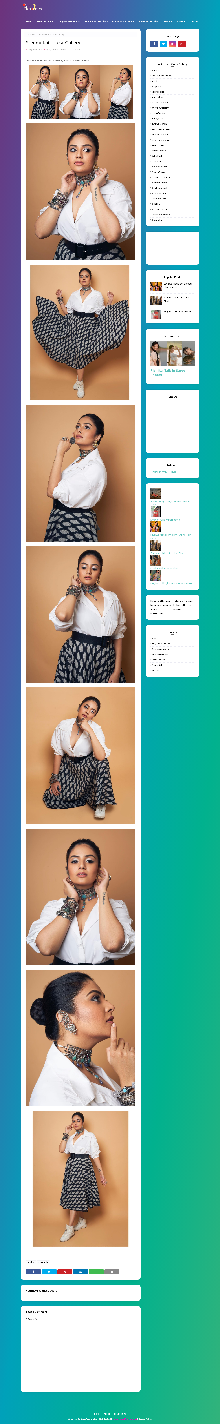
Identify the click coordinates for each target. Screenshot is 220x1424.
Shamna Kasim (159, 193)
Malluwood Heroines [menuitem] (96, 21)
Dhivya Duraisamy (160, 107)
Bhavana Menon (160, 102)
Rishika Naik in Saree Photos (167, 372)
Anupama (156, 86)
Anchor (36, 34)
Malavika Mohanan (161, 139)
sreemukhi (43, 1262)
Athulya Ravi (157, 97)
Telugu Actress (159, 665)
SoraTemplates (89, 1419)
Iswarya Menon (159, 123)
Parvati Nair (157, 161)
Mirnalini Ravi (158, 145)
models (155, 670)
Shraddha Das (159, 198)
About (107, 1414)
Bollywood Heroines (183, 605)
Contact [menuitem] (194, 21)
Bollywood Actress (161, 643)
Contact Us (120, 1414)
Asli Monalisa (158, 91)
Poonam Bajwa (159, 166)
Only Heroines (35, 49)
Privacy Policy (144, 1419)
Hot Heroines (156, 613)
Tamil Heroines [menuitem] (45, 21)
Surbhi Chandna (160, 209)
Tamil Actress (158, 659)
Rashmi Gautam (159, 182)
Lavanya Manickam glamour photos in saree (178, 285)
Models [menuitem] (168, 21)
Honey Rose (157, 118)
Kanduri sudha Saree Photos (165, 568)
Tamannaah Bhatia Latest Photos (177, 299)
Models (177, 609)
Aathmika (156, 70)
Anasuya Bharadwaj (162, 75)
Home (28, 34)
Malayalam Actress (161, 654)
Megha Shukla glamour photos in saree (171, 583)
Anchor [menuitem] (181, 21)
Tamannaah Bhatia (161, 214)
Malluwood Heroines (160, 605)
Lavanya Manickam (161, 129)
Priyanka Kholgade (161, 177)
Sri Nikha (156, 204)
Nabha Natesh (159, 150)
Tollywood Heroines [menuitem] (69, 21)
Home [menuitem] (29, 21)
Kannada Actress (160, 649)
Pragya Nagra (158, 172)
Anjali (154, 81)
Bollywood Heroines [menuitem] (123, 21)
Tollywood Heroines (183, 601)
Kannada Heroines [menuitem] (149, 21)
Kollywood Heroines (160, 601)
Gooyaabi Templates (125, 1419)
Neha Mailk (157, 155)
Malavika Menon (160, 134)
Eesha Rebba (158, 113)
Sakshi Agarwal (159, 188)
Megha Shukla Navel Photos (178, 311)
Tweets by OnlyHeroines (163, 471)
